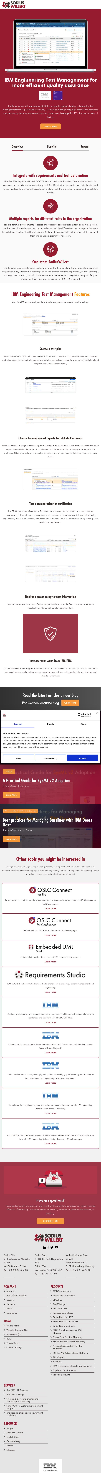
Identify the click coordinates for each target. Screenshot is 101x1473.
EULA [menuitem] (9, 1338)
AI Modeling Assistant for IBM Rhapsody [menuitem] (67, 1347)
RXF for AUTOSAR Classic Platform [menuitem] (70, 1353)
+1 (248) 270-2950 (48, 1273)
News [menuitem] (9, 1308)
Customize (50, 758)
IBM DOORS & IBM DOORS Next (20, 811)
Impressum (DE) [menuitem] (14, 1334)
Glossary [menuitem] (10, 1450)
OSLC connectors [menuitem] (62, 1291)
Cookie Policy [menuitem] (12, 1343)
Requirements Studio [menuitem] (63, 1313)
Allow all (83, 758)
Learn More (11, 795)
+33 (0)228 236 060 (17, 1270)
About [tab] (83, 724)
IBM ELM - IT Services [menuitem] (17, 1390)
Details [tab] (50, 724)
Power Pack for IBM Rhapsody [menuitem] (67, 1337)
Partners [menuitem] (10, 1304)
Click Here (70, 703)
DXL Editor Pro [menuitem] (60, 1308)
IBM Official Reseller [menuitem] (16, 1295)
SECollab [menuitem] (57, 1300)
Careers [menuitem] (10, 1300)
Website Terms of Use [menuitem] (17, 1330)
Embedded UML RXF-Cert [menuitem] (65, 1321)
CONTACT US (50, 1221)
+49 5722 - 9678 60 (79, 1270)
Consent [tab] (18, 724)
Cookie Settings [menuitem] (14, 1347)
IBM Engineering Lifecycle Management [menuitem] (72, 1366)
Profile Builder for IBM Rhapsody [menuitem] (69, 1341)
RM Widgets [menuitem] (58, 1357)
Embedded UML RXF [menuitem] (63, 1317)
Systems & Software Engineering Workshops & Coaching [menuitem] (22, 1400)
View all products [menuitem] (61, 1374)
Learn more (50, 908)
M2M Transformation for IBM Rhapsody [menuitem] (67, 1331)
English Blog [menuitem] (12, 1437)
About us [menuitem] (10, 1291)
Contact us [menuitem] (11, 1313)
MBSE (9, 771)
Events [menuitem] (9, 1445)
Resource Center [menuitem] (14, 1432)
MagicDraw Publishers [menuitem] (64, 1295)
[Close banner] (97, 715)
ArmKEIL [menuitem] (57, 1361)
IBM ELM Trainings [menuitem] (15, 1394)
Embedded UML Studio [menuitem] (64, 1326)
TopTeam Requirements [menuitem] (64, 1370)
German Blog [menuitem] (13, 1441)
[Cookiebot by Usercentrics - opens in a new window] (79, 715)
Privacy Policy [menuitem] (12, 1325)
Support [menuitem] (10, 1428)
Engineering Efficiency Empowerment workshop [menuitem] (24, 1414)
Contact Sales (50, 126)
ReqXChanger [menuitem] (59, 1304)
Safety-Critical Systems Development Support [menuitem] (24, 1407)
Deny (18, 758)
